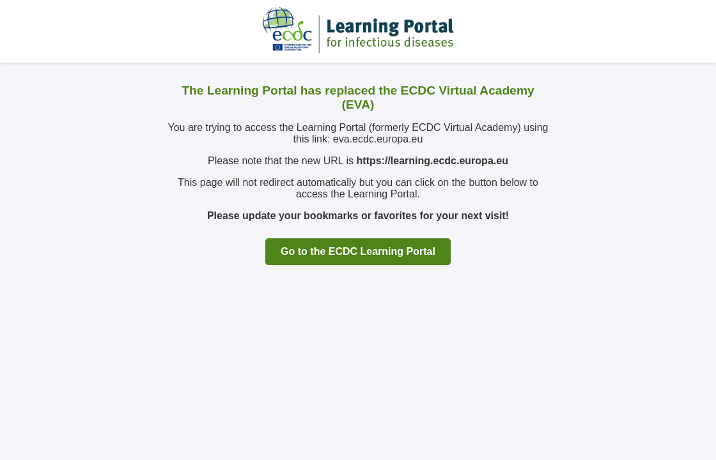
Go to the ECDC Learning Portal (358, 251)
